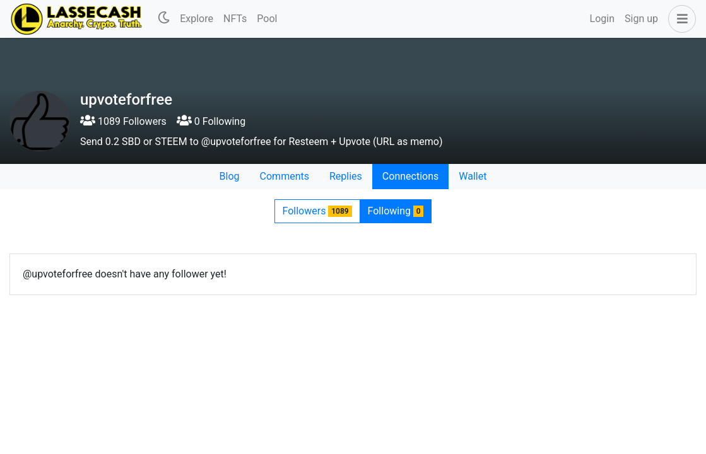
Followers (317, 211)
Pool (267, 19)
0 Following (211, 121)
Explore (196, 19)
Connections (410, 176)
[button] (679, 19)
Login (602, 19)
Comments (284, 176)
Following (396, 211)
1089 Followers (123, 121)
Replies (345, 176)
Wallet (472, 176)
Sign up (641, 19)
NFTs (235, 19)
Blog (230, 176)
